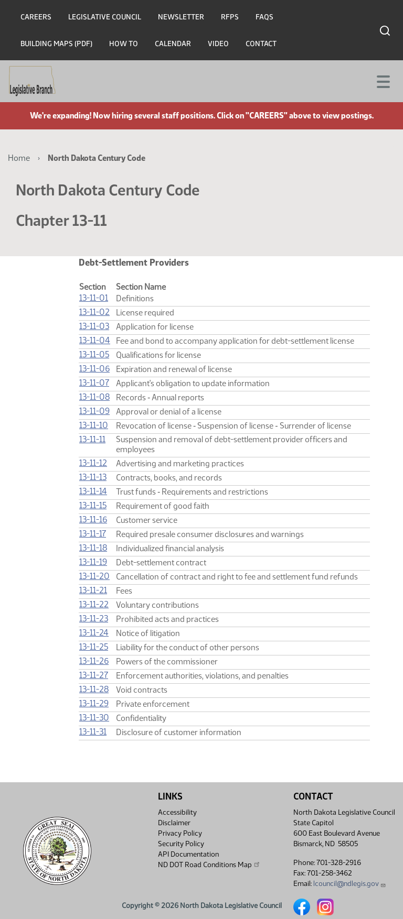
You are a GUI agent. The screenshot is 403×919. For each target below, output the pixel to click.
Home (19, 158)
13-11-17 (92, 534)
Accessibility (177, 812)
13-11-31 (93, 732)
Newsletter (181, 17)
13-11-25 (93, 647)
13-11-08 (94, 397)
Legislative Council (104, 17)
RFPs (230, 17)
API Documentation (188, 854)
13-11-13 (93, 477)
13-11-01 (93, 298)
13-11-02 (94, 312)
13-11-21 (93, 590)
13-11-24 (94, 633)
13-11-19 (93, 562)
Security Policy (181, 843)
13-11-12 (93, 463)
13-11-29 (94, 703)
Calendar (173, 43)
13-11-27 (93, 675)
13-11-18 (93, 548)
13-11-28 (94, 689)
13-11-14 (93, 491)
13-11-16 (93, 519)
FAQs (264, 17)
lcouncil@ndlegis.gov (349, 883)
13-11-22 (94, 604)
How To (123, 43)
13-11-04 (94, 340)
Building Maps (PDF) (56, 43)
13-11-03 (94, 326)
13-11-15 (93, 505)
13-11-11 (92, 439)
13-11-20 (94, 576)
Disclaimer (174, 822)
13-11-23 (93, 618)
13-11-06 (94, 369)
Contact (261, 43)
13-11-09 (94, 411)
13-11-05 (94, 354)
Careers (35, 17)
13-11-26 (94, 661)
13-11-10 (93, 425)
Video (218, 43)
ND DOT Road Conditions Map (209, 864)
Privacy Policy (180, 833)
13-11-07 (94, 383)
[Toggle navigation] (382, 80)
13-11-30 (94, 718)
